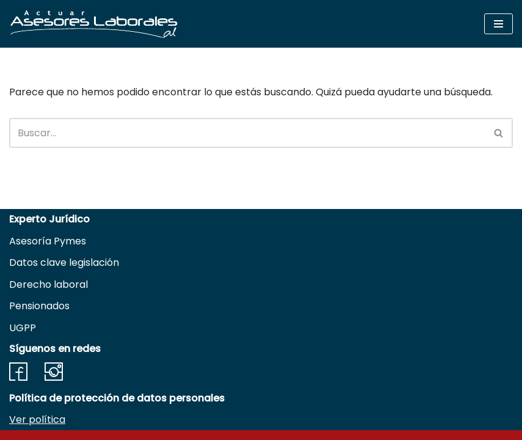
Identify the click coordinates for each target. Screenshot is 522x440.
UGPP (22, 328)
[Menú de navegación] (498, 23)
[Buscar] (247, 133)
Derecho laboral (48, 284)
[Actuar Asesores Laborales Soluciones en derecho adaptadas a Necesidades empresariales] (93, 24)
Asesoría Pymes (47, 241)
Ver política (37, 420)
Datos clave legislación (64, 262)
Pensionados (39, 306)
